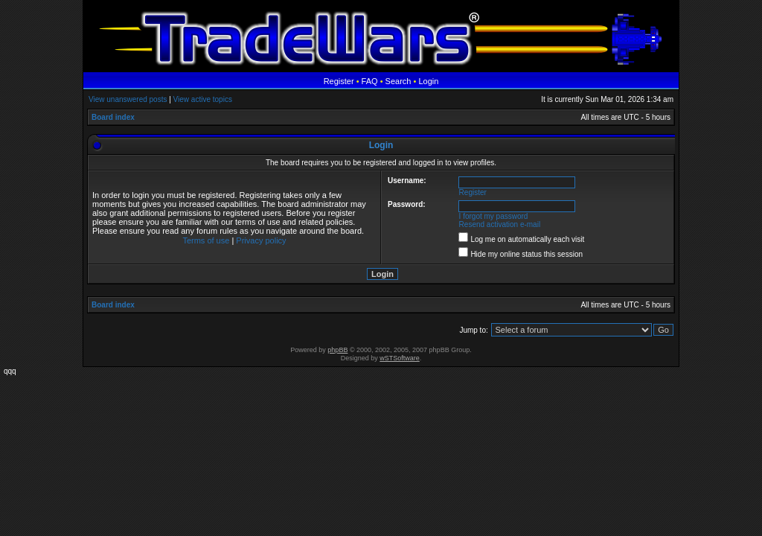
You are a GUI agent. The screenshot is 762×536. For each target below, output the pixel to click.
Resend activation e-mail (500, 224)
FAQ (370, 81)
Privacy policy (261, 240)
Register (339, 81)
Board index (113, 117)
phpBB (337, 350)
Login (428, 81)
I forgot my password (493, 216)
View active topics (202, 99)
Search (398, 81)
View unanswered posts (128, 99)
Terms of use (205, 240)
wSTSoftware (400, 358)
